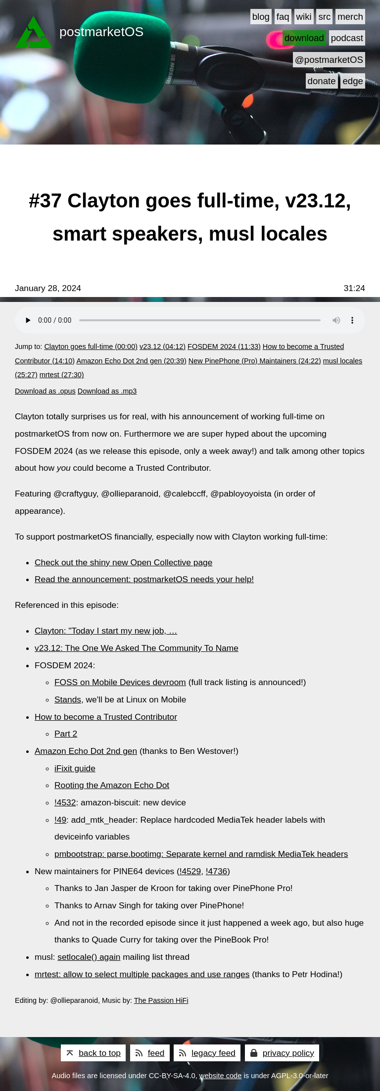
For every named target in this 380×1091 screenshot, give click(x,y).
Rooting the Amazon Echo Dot (111, 785)
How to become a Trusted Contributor (106, 717)
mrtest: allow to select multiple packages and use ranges (142, 974)
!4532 (65, 802)
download (304, 38)
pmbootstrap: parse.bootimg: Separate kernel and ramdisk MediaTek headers (201, 854)
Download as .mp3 (107, 391)
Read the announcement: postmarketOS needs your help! (144, 579)
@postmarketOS (329, 59)
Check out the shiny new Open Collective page (123, 562)
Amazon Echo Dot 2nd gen (86, 751)
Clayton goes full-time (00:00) (91, 346)
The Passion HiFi (161, 1000)
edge (352, 81)
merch (350, 16)
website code (220, 1076)
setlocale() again (88, 957)
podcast (347, 38)
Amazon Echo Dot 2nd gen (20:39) (131, 361)
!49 (60, 820)
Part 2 (65, 734)
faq (283, 16)
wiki (304, 16)
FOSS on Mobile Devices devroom (120, 682)
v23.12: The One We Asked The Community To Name (136, 648)
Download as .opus (45, 391)
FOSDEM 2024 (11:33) (224, 346)
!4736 (216, 871)
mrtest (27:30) (62, 375)
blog (261, 16)
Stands (67, 699)
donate (322, 81)
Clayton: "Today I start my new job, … (106, 631)
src (324, 16)
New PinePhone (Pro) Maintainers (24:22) (255, 361)
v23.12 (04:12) (163, 346)
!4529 (190, 871)
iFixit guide (74, 768)
